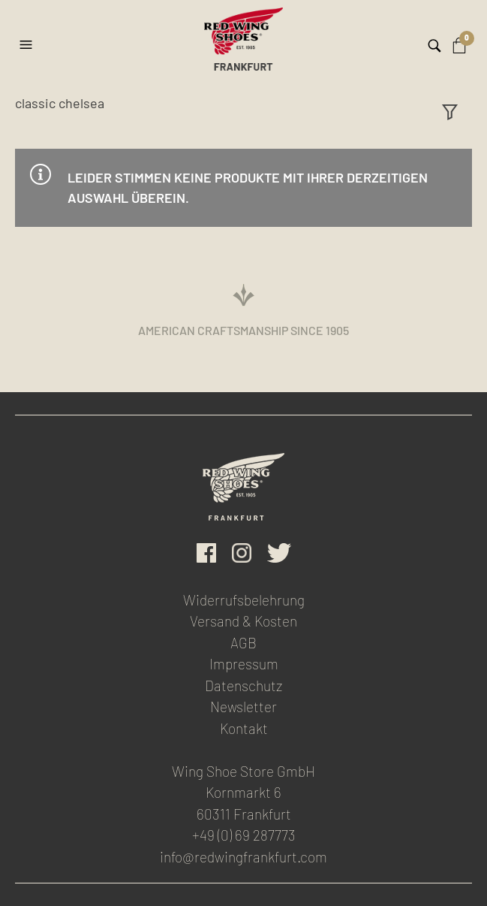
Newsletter (243, 706)
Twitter (279, 553)
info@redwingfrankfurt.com (243, 856)
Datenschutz (243, 685)
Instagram (241, 553)
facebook (206, 553)
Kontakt (244, 728)
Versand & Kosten (243, 621)
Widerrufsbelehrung (244, 600)
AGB (243, 642)
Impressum (243, 663)
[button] (28, 39)
